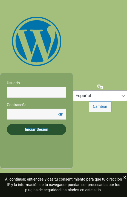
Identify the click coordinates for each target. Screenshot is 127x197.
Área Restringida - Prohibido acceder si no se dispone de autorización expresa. (36, 41)
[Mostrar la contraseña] (60, 114)
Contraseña (17, 105)
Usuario (13, 83)
